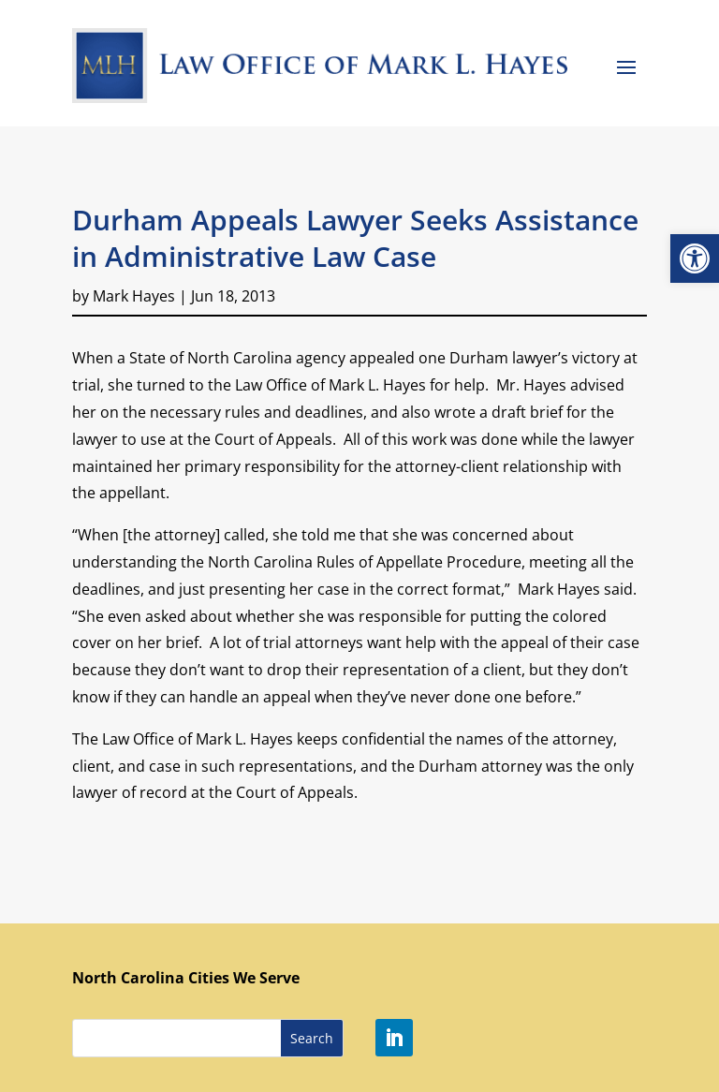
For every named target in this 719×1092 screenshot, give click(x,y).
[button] (694, 258)
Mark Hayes (134, 296)
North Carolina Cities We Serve (186, 977)
